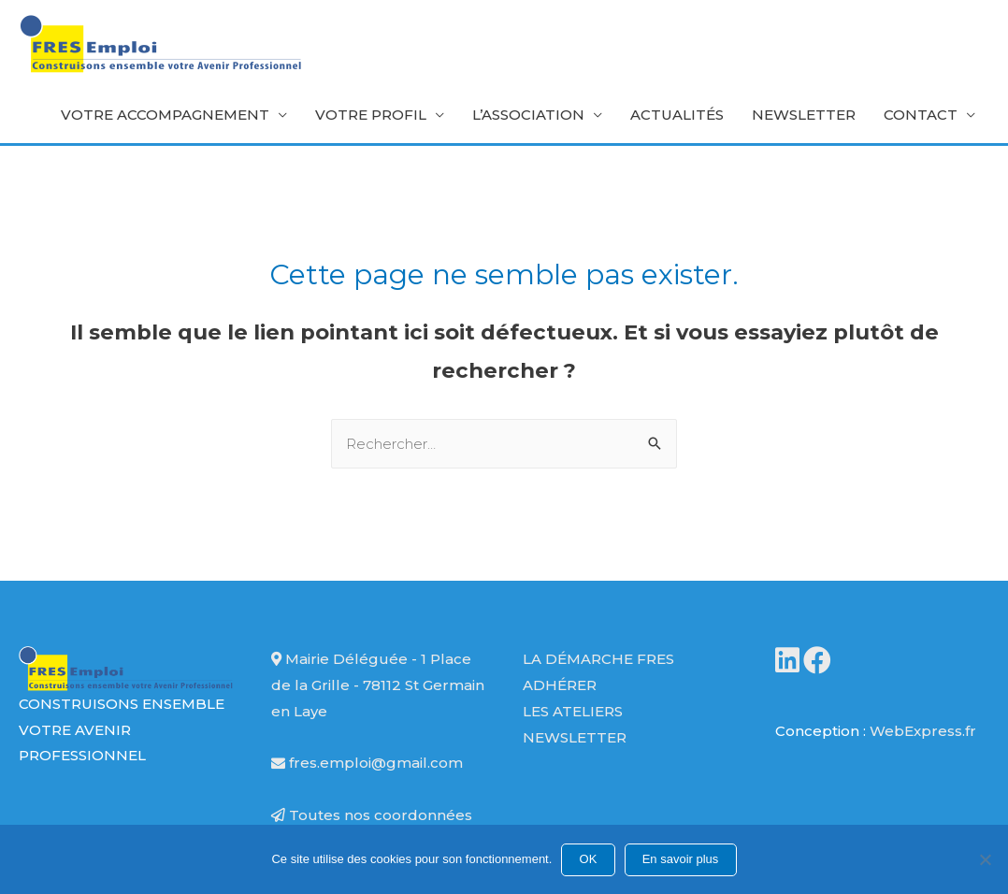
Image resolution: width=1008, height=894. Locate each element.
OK (589, 859)
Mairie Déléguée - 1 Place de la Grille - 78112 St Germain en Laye (377, 685)
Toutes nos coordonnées (371, 815)
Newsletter (804, 114)
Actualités (677, 114)
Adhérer (560, 685)
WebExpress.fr (923, 731)
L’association (528, 114)
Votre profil (370, 114)
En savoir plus (680, 859)
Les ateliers (573, 711)
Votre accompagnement (165, 114)
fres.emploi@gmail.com (367, 762)
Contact (921, 114)
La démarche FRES (598, 659)
